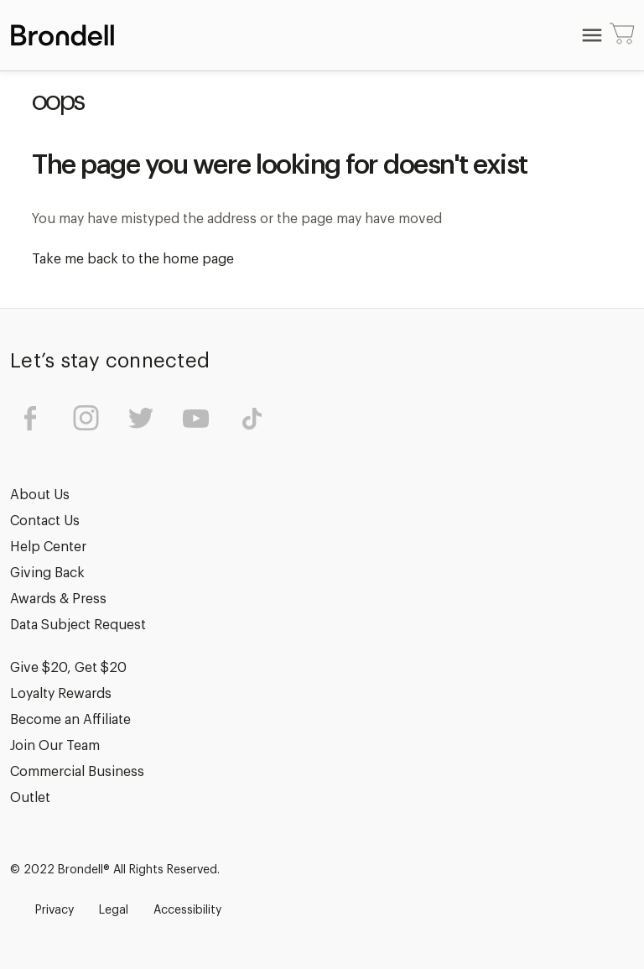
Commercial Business (77, 772)
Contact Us (45, 521)
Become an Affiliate (70, 720)
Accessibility (187, 910)
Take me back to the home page (133, 259)
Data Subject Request (78, 625)
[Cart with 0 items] (622, 35)
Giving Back (47, 573)
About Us (40, 495)
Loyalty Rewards (61, 694)
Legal (113, 910)
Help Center (48, 547)
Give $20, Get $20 (68, 668)
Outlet (30, 798)
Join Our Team (55, 746)
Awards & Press (58, 599)
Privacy (54, 910)
